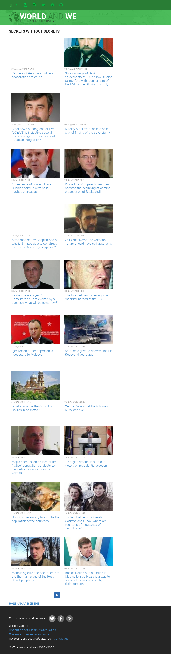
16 (85, 595)
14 (71, 595)
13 (64, 595)
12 (57, 595)
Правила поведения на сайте (29, 634)
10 (43, 595)
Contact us (61, 638)
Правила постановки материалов (32, 630)
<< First (16, 595)
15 (78, 595)
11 (50, 595)
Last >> (95, 595)
